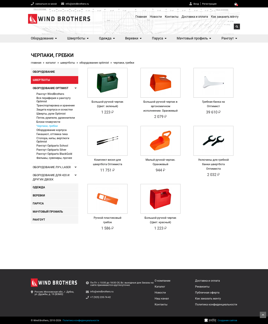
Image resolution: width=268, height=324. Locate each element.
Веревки (133, 38)
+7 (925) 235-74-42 (100, 297)
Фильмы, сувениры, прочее (54, 158)
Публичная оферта (207, 292)
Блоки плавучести (48, 121)
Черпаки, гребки (47, 126)
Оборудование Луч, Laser (54, 167)
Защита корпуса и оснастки (54, 109)
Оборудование (44, 38)
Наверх (263, 315)
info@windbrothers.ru (77, 4)
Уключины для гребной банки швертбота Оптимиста (213, 164)
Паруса (159, 38)
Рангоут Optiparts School (52, 145)
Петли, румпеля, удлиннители (55, 117)
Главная (141, 16)
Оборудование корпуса (51, 130)
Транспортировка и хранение (55, 105)
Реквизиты (202, 286)
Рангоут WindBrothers (50, 94)
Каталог (51, 62)
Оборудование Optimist (94, 62)
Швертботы (78, 38)
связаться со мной (46, 4)
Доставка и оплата (195, 16)
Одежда (107, 38)
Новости (156, 16)
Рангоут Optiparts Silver (51, 149)
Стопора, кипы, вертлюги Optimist (52, 140)
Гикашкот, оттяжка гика (52, 134)
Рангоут (229, 38)
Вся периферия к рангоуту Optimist (53, 99)
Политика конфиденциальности (216, 304)
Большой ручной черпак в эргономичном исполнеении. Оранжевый (160, 106)
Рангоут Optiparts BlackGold (54, 153)
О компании (162, 280)
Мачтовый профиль (194, 38)
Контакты (171, 16)
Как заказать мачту (224, 16)
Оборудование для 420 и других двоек (54, 177)
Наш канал (162, 298)
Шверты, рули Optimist (51, 113)
